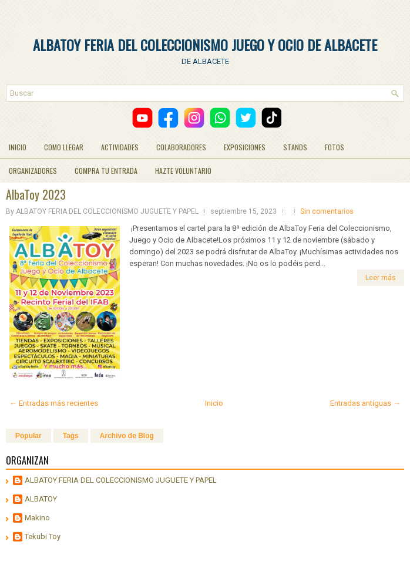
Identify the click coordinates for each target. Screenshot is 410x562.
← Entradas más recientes (53, 403)
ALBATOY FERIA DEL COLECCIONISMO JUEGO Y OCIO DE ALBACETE (205, 44)
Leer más (380, 278)
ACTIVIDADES (120, 147)
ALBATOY (41, 498)
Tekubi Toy (43, 536)
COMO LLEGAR (63, 147)
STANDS (295, 147)
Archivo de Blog (127, 436)
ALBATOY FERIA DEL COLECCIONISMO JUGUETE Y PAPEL (121, 480)
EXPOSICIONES (245, 147)
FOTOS (334, 147)
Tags (71, 436)
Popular (28, 436)
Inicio (214, 403)
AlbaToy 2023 (36, 194)
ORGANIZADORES (33, 171)
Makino (37, 517)
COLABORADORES (181, 147)
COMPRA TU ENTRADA (106, 171)
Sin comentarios (327, 211)
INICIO (17, 147)
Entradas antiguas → (365, 403)
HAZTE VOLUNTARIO (183, 171)
